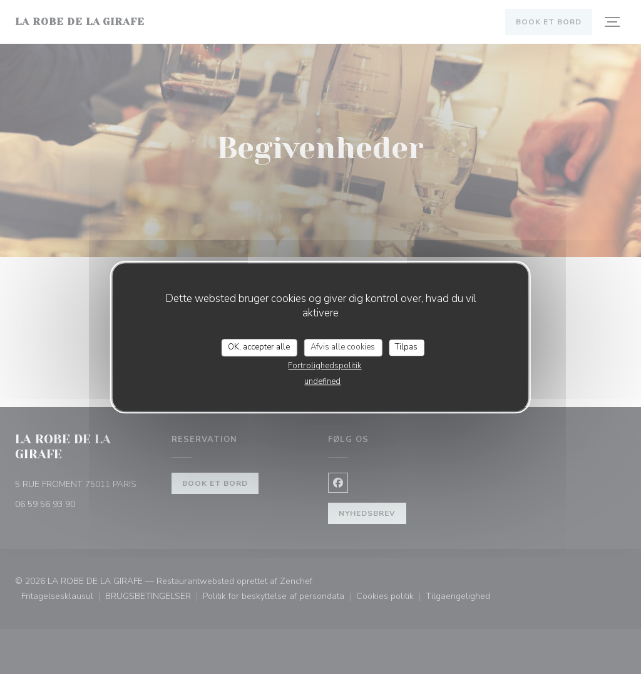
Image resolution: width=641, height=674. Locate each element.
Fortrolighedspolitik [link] (324, 365)
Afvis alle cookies (342, 347)
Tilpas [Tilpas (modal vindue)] (406, 347)
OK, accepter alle (259, 347)
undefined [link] (322, 381)
